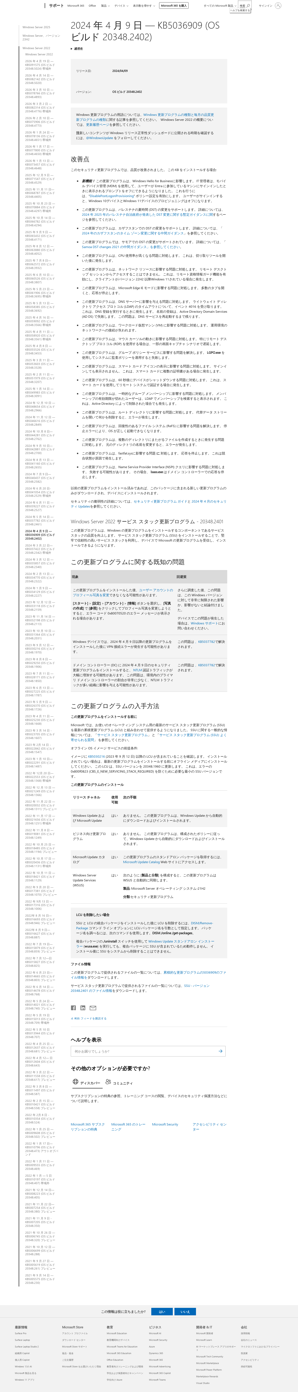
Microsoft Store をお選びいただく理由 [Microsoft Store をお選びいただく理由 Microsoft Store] (81, 1366)
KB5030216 (96, 756)
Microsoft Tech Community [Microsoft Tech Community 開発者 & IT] (209, 1356)
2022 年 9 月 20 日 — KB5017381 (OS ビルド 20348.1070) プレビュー (41, 891)
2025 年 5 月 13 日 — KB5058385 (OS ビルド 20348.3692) (40, 307)
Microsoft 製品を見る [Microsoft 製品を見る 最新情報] (25, 1373)
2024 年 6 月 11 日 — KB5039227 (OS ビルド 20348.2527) (40, 506)
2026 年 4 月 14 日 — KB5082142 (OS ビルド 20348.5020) (40, 79)
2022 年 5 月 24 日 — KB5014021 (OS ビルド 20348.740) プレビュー (40, 1004)
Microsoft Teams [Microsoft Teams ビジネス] (157, 1379)
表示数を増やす (142, 5)
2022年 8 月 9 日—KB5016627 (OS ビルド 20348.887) (40, 933)
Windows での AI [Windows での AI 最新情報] (23, 1366)
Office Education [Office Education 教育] (115, 1359)
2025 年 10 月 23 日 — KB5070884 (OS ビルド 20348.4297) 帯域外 (40, 207)
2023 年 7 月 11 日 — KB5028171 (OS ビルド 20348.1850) (40, 677)
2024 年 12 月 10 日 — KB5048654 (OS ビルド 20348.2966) (40, 406)
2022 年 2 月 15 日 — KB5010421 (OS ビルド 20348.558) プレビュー (40, 1104)
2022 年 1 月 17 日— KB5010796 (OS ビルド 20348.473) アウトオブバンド (41, 1149)
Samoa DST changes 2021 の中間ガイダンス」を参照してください (131, 247)
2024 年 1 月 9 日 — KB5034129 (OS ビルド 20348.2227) (40, 591)
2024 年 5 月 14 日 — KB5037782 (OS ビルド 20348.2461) (40, 520)
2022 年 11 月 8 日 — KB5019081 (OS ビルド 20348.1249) (40, 834)
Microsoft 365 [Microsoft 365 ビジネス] (156, 1359)
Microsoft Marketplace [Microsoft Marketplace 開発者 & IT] (207, 1363)
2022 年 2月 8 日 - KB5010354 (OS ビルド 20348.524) (40, 1118)
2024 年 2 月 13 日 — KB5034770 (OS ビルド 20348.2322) (40, 577)
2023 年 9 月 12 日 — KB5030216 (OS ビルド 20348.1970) (40, 648)
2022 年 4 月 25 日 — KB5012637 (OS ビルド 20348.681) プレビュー (40, 1047)
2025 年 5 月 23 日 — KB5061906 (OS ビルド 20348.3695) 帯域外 (40, 292)
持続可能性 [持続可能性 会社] (246, 1366)
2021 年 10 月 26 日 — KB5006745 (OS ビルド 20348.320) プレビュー (40, 1236)
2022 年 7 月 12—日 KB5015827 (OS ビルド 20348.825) (40, 962)
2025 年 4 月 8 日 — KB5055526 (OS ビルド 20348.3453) (40, 349)
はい (162, 1312)
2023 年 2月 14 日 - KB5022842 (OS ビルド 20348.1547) (40, 748)
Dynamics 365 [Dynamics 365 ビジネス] (156, 1353)
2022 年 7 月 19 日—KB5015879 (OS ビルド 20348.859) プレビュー (40, 947)
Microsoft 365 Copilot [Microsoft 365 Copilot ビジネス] (160, 1373)
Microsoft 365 (75, 5)
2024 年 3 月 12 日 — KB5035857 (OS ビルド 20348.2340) (40, 563)
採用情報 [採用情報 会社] (245, 1333)
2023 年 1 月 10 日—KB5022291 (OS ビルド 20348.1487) (40, 762)
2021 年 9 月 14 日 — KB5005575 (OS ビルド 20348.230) (40, 1279)
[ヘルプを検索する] (245, 5)
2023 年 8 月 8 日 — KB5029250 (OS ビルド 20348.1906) (40, 663)
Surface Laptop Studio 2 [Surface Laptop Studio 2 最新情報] (27, 1346)
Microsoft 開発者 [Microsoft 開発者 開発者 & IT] (204, 1333)
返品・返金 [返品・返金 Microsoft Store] (67, 1353)
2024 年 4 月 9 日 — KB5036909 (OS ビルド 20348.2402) (40, 534)
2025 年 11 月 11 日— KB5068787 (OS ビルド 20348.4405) (40, 193)
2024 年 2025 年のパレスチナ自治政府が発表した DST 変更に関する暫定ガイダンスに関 (147, 214)
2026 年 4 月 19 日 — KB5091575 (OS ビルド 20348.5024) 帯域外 (40, 64)
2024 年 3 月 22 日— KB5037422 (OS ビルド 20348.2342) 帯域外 (40, 549)
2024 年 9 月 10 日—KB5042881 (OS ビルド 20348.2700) (40, 449)
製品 (104, 5)
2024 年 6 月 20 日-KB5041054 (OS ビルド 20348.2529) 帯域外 (40, 492)
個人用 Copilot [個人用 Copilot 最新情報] (22, 1359)
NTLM (137, 670)
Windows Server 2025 (36, 27)
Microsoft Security (165, 1124)
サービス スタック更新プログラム (122, 735)
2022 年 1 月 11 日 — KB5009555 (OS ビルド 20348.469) (40, 1165)
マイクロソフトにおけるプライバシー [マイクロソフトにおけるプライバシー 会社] (260, 1346)
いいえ (185, 1312)
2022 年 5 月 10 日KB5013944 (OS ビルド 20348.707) (40, 1033)
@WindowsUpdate (99, 138)
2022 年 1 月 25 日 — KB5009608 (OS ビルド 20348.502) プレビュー (40, 1133)
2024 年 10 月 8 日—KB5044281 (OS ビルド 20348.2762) (40, 435)
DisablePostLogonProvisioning (112, 196)
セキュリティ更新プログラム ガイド (160, 501)
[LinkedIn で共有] (81, 1007)
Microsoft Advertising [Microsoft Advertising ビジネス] (160, 1366)
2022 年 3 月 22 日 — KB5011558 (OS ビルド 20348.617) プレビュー (40, 1076)
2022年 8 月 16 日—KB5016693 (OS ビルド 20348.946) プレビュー (40, 919)
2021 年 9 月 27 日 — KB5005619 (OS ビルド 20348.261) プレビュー (40, 1264)
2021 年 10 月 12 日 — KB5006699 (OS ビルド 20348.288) (40, 1250)
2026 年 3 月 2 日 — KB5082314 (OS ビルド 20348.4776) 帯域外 (40, 107)
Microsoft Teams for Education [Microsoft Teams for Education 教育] (122, 1346)
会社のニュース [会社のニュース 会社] (249, 1339)
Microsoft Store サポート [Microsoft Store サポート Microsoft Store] (74, 1346)
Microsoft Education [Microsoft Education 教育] (117, 1333)
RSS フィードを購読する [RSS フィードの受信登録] (90, 1018)
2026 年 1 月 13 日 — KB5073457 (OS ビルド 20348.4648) (40, 164)
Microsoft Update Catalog (141, 862)
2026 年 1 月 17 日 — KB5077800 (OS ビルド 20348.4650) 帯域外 (40, 150)
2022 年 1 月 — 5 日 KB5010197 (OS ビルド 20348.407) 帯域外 (40, 1179)
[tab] (87, 1082)
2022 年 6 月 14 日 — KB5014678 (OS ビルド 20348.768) (40, 990)
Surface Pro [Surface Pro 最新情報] (20, 1333)
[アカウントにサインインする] (269, 6)
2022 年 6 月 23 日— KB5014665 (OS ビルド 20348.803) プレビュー (40, 976)
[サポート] (56, 5)
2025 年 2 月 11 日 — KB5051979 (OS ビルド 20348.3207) (40, 378)
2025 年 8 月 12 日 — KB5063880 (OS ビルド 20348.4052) (40, 250)
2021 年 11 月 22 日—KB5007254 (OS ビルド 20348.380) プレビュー (40, 1208)
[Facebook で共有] (74, 1007)
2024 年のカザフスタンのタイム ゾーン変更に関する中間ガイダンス (133, 233)
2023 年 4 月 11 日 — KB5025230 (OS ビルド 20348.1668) (40, 720)
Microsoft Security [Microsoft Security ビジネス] (158, 1339)
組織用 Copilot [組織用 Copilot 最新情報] (22, 1353)
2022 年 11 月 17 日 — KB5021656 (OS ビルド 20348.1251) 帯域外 (40, 819)
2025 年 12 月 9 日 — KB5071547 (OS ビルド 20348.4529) (40, 178)
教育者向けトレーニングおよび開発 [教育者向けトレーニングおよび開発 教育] (125, 1366)
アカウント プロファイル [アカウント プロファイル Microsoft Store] (75, 1333)
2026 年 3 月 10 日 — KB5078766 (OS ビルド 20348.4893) (40, 93)
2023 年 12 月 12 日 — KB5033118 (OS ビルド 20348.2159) (40, 606)
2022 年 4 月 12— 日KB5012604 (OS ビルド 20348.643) (40, 1061)
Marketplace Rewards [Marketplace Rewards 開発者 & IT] (207, 1376)
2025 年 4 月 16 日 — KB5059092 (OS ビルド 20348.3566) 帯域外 (40, 321)
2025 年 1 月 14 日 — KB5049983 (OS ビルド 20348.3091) (40, 392)
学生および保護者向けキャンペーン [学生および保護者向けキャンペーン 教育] (125, 1373)
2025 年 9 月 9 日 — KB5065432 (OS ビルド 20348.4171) (40, 235)
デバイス (119, 5)
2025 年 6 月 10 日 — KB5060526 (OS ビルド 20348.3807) (40, 278)
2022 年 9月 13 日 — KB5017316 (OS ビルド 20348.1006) (40, 905)
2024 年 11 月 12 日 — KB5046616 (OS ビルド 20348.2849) (40, 420)
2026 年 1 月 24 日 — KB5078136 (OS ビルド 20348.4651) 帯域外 (40, 136)
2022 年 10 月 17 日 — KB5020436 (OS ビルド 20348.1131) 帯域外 (40, 862)
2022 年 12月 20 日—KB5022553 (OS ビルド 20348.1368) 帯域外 (40, 777)
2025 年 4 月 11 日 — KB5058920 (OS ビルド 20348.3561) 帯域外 (40, 335)
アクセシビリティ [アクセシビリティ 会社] (250, 1359)
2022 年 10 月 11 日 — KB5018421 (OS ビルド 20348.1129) (40, 876)
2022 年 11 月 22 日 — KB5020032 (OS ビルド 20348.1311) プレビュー (41, 805)
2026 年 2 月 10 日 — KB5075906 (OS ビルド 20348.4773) (40, 121)
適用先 (78, 49)
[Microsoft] (29, 5)
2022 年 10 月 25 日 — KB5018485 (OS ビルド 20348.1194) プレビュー (41, 848)
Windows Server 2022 (36, 48)
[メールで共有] (91, 1007)
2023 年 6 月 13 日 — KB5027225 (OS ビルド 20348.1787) (40, 691)
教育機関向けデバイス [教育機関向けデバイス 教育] (118, 1339)
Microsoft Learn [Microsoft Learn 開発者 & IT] (204, 1339)
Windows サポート (204, 623)
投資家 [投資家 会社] (244, 1353)
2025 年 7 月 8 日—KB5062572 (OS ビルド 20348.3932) (40, 264)
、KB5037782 (205, 641)
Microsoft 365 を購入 (174, 5)
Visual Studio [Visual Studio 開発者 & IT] (202, 1383)
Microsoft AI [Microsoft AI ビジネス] (155, 1333)
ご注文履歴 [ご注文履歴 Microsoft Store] (67, 1359)
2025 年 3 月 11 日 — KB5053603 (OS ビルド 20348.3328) (40, 364)
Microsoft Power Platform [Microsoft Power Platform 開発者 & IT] (209, 1369)
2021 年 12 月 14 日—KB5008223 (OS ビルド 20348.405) (40, 1193)
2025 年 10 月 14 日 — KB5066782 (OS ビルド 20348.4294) (40, 221)
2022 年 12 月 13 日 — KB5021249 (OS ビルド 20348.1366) (40, 791)
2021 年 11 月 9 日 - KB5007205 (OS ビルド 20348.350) (40, 1222)
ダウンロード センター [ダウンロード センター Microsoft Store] (73, 1339)
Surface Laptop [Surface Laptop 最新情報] (22, 1339)
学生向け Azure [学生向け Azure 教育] (114, 1379)
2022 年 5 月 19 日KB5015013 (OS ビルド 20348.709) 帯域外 (40, 1019)
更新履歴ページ (97, 124)
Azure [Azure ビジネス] (152, 1346)
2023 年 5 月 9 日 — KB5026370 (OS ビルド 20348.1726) (40, 705)
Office (92, 5)
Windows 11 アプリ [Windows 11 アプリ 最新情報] (25, 1379)
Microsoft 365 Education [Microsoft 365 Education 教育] (119, 1353)
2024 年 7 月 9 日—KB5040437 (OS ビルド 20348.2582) (40, 477)
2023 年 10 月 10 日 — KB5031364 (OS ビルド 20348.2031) (40, 634)
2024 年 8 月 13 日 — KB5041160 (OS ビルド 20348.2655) (40, 463)
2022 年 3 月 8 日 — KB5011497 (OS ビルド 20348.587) (40, 1090)
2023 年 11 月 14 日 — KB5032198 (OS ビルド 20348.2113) (40, 620)
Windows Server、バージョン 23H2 (41, 37)
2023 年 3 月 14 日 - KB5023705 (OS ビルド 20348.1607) (40, 734)
